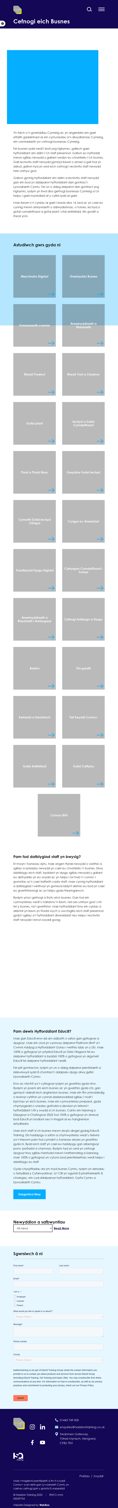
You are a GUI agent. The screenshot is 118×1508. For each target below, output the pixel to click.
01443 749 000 (69, 1420)
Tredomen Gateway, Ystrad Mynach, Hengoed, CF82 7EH (78, 1438)
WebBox (44, 1505)
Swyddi (98, 1476)
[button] (2, 23)
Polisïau (84, 1476)
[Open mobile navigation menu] (101, 9)
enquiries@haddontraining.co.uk (82, 1427)
